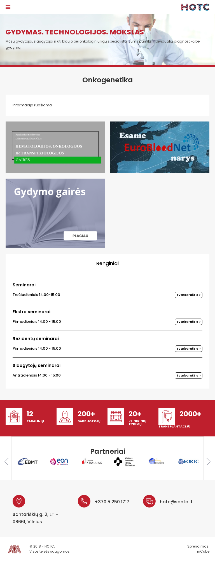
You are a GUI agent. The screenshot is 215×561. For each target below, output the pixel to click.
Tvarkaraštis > (188, 295)
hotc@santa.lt (176, 502)
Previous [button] (6, 461)
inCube (203, 551)
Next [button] (209, 461)
